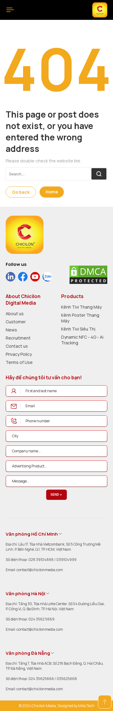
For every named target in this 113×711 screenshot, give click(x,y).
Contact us (17, 346)
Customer (16, 322)
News (11, 330)
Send (57, 494)
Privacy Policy (19, 354)
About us (15, 313)
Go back (21, 192)
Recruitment (18, 338)
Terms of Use (19, 362)
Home (52, 192)
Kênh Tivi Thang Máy (81, 307)
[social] (10, 277)
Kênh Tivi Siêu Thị (78, 329)
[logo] (24, 235)
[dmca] (88, 275)
